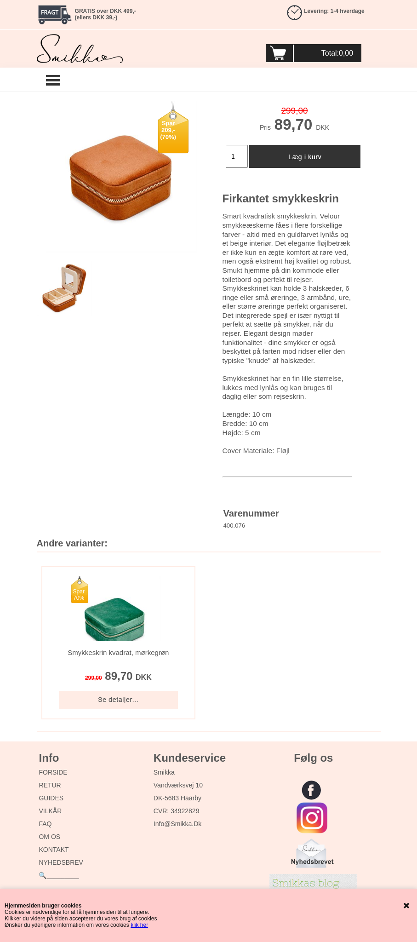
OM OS (49, 836)
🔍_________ (59, 875)
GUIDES (51, 798)
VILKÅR (50, 811)
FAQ (45, 823)
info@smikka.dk (177, 823)
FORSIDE (53, 772)
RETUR (50, 785)
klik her (139, 925)
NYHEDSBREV (61, 862)
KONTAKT (54, 849)
